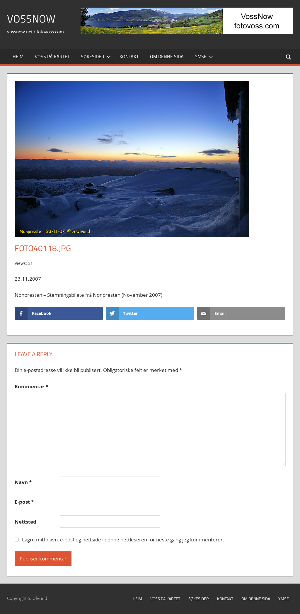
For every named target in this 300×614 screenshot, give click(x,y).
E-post (24, 501)
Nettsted (25, 521)
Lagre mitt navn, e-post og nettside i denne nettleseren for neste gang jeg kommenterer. (123, 539)
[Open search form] (289, 56)
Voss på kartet (52, 56)
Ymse (204, 56)
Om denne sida (167, 56)
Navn (23, 482)
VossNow (31, 19)
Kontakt (129, 56)
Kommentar (31, 386)
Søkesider (96, 56)
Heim (18, 56)
